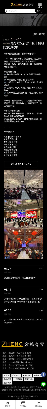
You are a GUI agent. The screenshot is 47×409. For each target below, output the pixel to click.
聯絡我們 (7, 383)
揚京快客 (21, 396)
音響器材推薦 (28, 390)
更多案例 (21, 164)
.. (38, 396)
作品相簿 (7, 379)
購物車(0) (39, 404)
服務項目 (27, 375)
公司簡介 (16, 375)
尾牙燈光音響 (35, 387)
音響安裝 (17, 390)
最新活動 (29, 379)
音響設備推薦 (10, 387)
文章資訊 (18, 379)
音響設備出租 (40, 390)
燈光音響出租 (23, 387)
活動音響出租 (6, 390)
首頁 (35, 34)
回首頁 (8, 404)
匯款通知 (23, 404)
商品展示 (38, 375)
